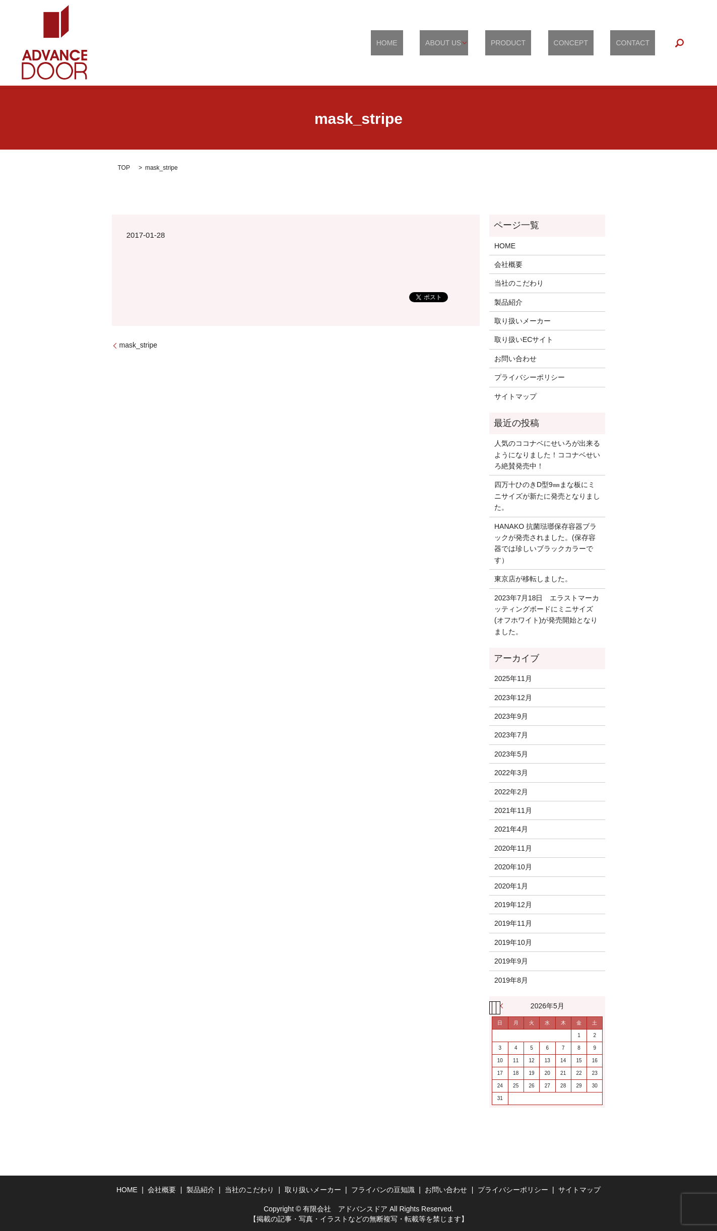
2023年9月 (511, 716)
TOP (124, 167)
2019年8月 (511, 980)
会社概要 (508, 264)
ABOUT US (476, 43)
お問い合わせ (515, 359)
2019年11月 (513, 923)
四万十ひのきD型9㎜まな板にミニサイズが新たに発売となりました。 (547, 496)
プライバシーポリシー (529, 377)
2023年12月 (513, 698)
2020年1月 (511, 886)
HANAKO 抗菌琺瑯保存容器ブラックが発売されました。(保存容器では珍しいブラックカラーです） (545, 543)
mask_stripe (138, 345)
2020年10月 (513, 867)
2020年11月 (513, 848)
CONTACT (638, 43)
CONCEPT (587, 43)
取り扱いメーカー (522, 321)
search (679, 42)
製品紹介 (508, 302)
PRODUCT (535, 43)
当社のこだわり (519, 283)
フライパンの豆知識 (383, 1190)
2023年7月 (511, 735)
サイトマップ (515, 396)
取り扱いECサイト (523, 339)
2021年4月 (511, 829)
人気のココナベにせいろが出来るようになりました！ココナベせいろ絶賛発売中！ (547, 454)
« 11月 (503, 1005)
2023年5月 (511, 754)
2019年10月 (513, 942)
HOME (430, 43)
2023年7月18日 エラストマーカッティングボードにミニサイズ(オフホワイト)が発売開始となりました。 (547, 615)
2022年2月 (511, 792)
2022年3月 (511, 773)
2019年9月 (511, 961)
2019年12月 (513, 905)
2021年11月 (513, 810)
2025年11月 (513, 678)
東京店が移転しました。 (533, 579)
